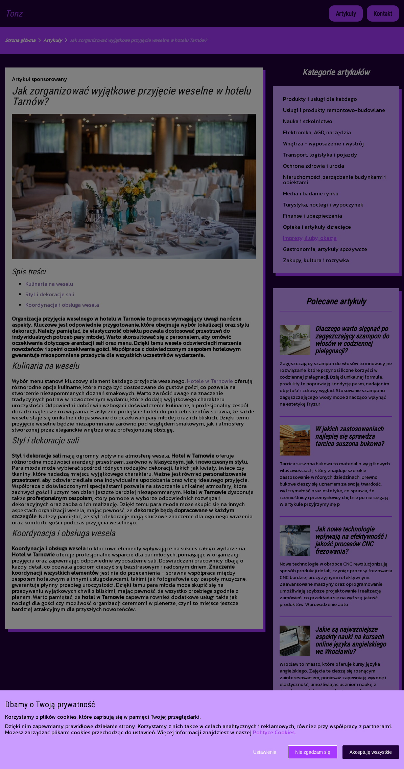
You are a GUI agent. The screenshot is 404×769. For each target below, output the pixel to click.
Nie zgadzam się (312, 752)
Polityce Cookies (273, 732)
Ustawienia (264, 752)
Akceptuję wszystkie (371, 752)
